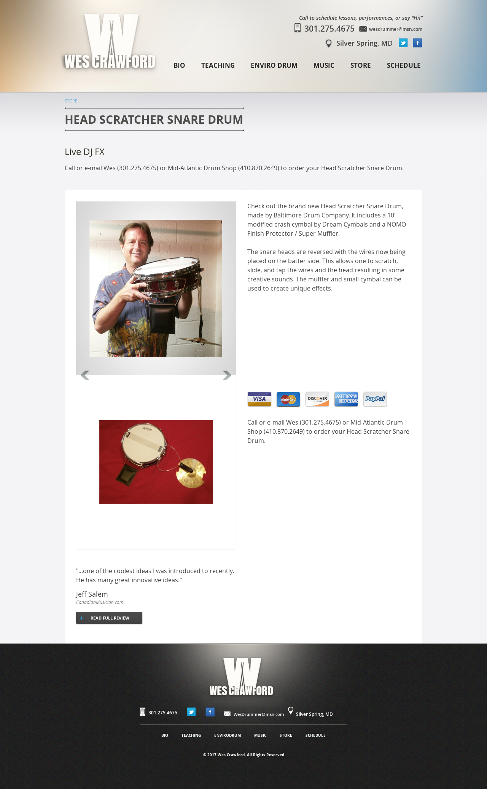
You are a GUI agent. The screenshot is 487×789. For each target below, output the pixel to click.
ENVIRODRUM (227, 735)
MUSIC (324, 65)
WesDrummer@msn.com (259, 714)
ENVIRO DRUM (274, 65)
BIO (179, 65)
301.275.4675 (329, 28)
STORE (360, 65)
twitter (403, 43)
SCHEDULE (404, 65)
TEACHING (218, 65)
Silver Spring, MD (364, 43)
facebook (417, 43)
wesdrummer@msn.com (395, 29)
